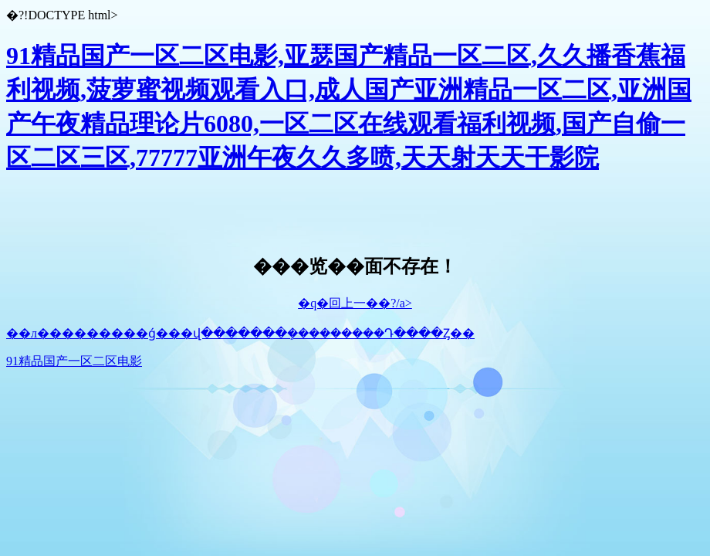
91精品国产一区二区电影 (74, 361)
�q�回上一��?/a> (355, 303)
